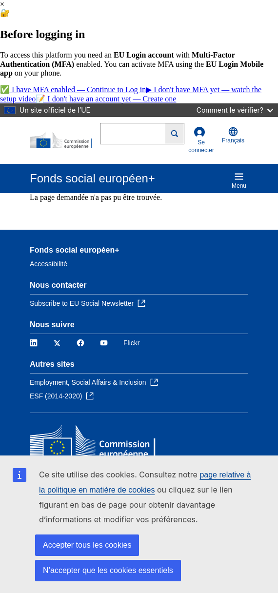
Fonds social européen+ (74, 250)
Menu (239, 180)
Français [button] (233, 135)
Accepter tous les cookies (87, 545)
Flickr (131, 343)
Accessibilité (48, 264)
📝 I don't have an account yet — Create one (106, 99)
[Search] (174, 133)
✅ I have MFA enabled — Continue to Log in (73, 89)
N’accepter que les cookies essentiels (108, 570)
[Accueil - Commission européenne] (65, 140)
